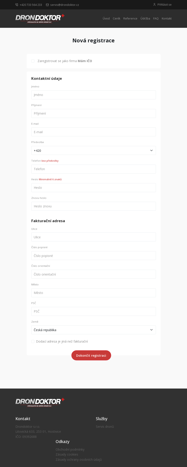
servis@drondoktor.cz (62, 5)
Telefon (45, 160)
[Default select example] (93, 150)
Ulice (34, 228)
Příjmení (36, 105)
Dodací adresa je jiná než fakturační (62, 341)
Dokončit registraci (91, 355)
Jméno (35, 86)
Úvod (106, 18)
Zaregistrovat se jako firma (65, 61)
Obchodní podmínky (70, 449)
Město (35, 284)
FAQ (156, 18)
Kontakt (167, 18)
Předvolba (37, 142)
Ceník (116, 18)
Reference (130, 18)
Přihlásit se (162, 5)
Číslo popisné (39, 247)
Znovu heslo (38, 198)
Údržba (145, 18)
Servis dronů (105, 426)
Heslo (46, 179)
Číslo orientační (40, 265)
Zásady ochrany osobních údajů (79, 459)
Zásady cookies (67, 454)
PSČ (33, 303)
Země (34, 321)
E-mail (35, 123)
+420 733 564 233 (28, 5)
